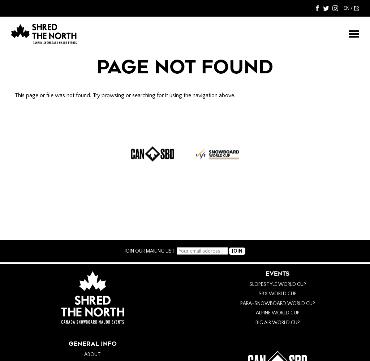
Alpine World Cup (278, 313)
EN (346, 8)
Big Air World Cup (277, 323)
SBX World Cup (278, 294)
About (92, 354)
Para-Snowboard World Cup (277, 303)
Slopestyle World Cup (277, 284)
